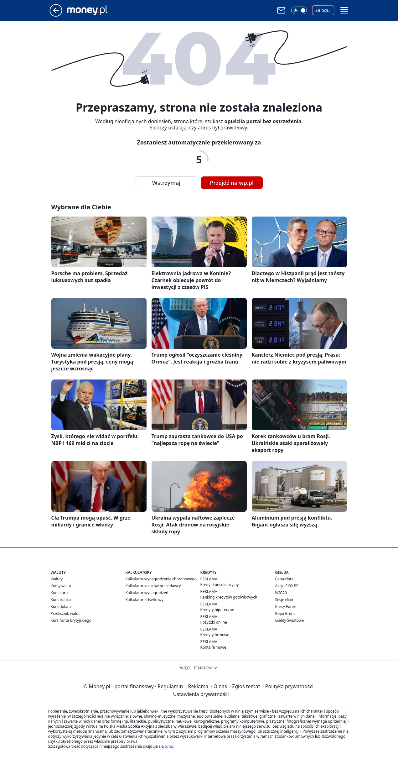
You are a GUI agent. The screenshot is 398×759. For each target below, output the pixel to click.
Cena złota (284, 579)
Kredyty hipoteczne (217, 609)
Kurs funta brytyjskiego (71, 620)
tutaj (169, 746)
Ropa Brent (285, 613)
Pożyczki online (213, 622)
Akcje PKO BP (287, 586)
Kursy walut (61, 586)
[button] (344, 10)
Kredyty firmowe (215, 634)
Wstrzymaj (166, 182)
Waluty (57, 579)
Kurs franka (61, 599)
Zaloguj (323, 10)
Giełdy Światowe (289, 620)
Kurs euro (59, 592)
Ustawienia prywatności (199, 694)
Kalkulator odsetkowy (144, 599)
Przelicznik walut (65, 613)
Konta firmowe (213, 647)
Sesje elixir (284, 599)
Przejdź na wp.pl (232, 182)
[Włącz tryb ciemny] (299, 10)
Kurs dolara (61, 606)
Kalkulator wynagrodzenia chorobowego (161, 579)
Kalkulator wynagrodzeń (147, 592)
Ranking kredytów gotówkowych (228, 597)
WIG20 (281, 592)
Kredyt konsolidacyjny (219, 584)
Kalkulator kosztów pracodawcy (153, 586)
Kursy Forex (285, 606)
